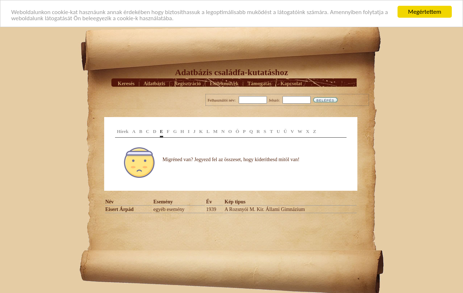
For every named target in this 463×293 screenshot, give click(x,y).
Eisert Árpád (119, 209)
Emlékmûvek (224, 83)
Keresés (126, 83)
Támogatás (259, 83)
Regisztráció (187, 83)
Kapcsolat (291, 83)
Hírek (122, 131)
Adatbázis (154, 83)
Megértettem (424, 12)
